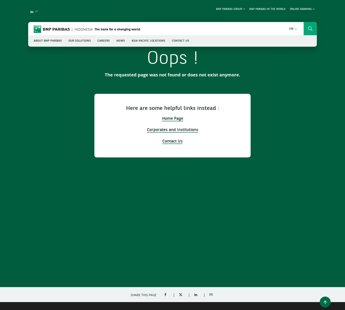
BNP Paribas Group (229, 9)
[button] (293, 29)
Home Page (172, 119)
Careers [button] (103, 40)
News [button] (120, 40)
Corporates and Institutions (172, 130)
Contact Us (180, 40)
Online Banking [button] (302, 9)
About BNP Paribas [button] (48, 40)
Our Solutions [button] (79, 40)
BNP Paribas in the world (267, 9)
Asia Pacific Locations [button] (148, 40)
